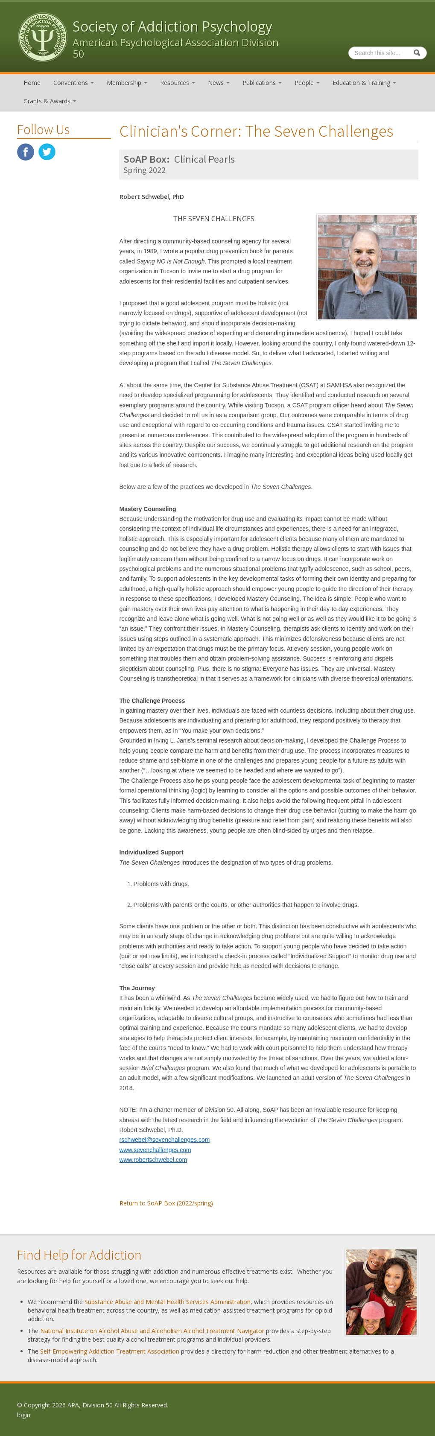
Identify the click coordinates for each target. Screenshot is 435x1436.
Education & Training (364, 83)
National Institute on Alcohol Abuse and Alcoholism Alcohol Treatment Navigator (152, 1331)
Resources (177, 83)
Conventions (73, 83)
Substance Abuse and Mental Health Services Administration (168, 1302)
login (23, 1415)
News (219, 83)
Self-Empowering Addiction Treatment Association (109, 1351)
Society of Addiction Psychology (172, 26)
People (307, 83)
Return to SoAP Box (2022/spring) (166, 1203)
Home (32, 83)
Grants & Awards (49, 101)
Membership (127, 83)
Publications (262, 83)
